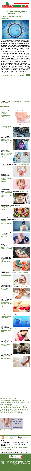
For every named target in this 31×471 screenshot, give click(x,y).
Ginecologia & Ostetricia (8, 406)
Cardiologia (14, 400)
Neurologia (3, 409)
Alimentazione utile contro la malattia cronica (6, 208)
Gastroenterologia (6, 404)
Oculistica (11, 409)
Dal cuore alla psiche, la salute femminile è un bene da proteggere (6, 154)
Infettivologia (12, 407)
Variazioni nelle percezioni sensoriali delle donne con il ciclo (6, 304)
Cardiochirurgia (5, 400)
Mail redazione (27, 462)
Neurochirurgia (22, 407)
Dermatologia (4, 402)
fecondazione (17, 101)
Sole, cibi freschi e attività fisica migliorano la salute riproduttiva (6, 357)
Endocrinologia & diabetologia (19, 402)
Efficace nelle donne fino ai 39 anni (6, 317)
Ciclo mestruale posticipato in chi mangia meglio (6, 140)
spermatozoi (5, 103)
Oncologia (17, 409)
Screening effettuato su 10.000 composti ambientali (6, 180)
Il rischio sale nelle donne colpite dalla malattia (6, 261)
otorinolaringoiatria (16, 411)
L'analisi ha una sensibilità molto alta (6, 235)
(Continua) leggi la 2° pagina (12, 75)
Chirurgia (21, 400)
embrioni (26, 101)
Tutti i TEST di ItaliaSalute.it (9, 430)
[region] (15, 88)
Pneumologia (4, 413)
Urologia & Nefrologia (16, 413)
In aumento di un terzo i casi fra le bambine (6, 344)
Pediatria (25, 411)
